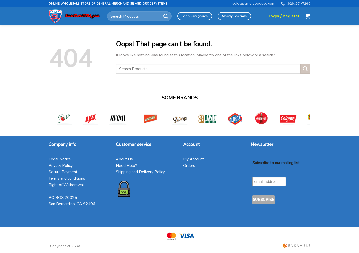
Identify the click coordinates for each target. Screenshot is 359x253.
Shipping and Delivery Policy (140, 172)
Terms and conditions (67, 178)
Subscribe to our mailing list (276, 163)
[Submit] (166, 16)
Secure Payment (63, 172)
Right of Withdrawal (66, 185)
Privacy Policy (61, 165)
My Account (193, 159)
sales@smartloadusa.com (253, 3)
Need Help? (126, 165)
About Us (124, 159)
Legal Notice (60, 159)
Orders (189, 165)
